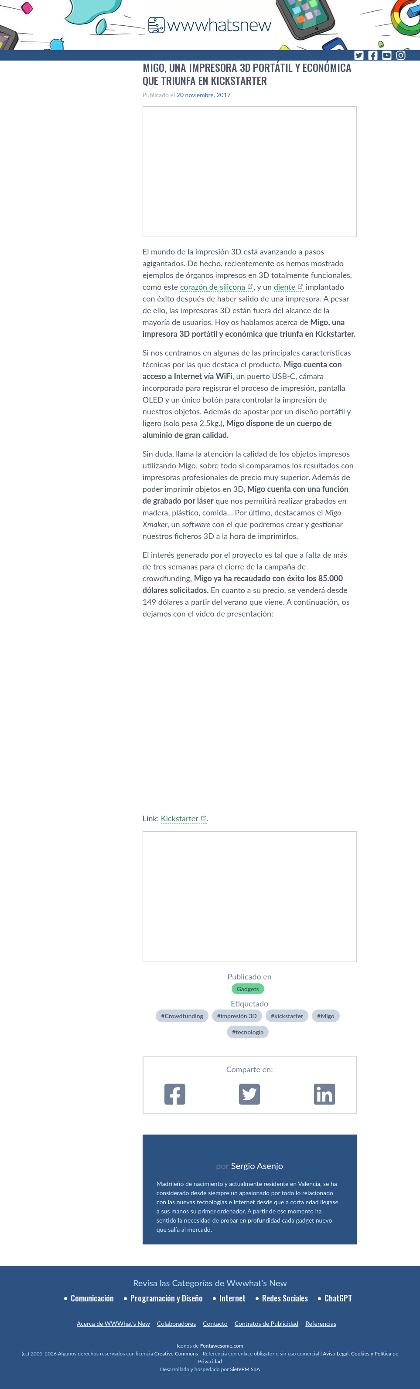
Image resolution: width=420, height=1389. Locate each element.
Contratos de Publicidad (266, 1323)
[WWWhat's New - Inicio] (210, 25)
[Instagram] (401, 55)
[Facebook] (373, 55)
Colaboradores (176, 1323)
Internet (232, 1298)
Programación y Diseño (166, 1298)
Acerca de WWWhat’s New (113, 1323)
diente (285, 286)
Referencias (320, 1323)
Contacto (215, 1323)
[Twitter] (359, 55)
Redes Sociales (285, 1298)
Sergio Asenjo (257, 1165)
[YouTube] (387, 55)
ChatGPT (338, 1298)
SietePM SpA (245, 1369)
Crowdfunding (184, 1016)
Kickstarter (179, 818)
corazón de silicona (212, 286)
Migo (328, 1016)
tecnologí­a (249, 1032)
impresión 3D (239, 1016)
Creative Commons (176, 1353)
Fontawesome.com (221, 1345)
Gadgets (248, 989)
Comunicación (92, 1298)
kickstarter (288, 1016)
